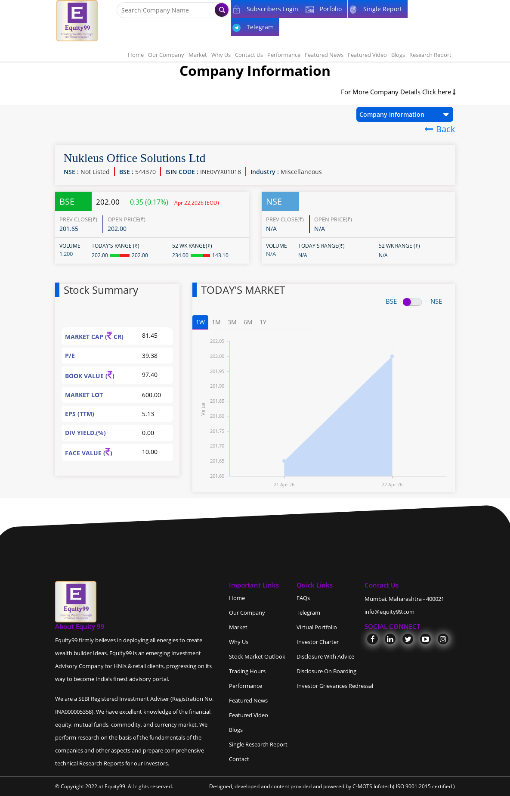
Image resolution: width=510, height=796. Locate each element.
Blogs (398, 55)
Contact (239, 759)
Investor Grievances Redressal (335, 686)
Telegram (308, 612)
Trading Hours (247, 671)
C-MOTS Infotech (372, 786)
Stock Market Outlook (257, 656)
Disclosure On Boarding (326, 671)
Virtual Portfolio (317, 627)
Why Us (221, 55)
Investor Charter (318, 642)
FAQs (303, 598)
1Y (263, 322)
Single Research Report (258, 744)
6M (248, 322)
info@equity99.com (389, 612)
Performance (283, 55)
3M (232, 322)
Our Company (166, 55)
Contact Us (249, 55)
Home (136, 55)
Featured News (324, 55)
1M (216, 322)
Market (198, 55)
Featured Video (367, 55)
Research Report (430, 55)
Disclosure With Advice (325, 656)
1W (200, 322)
